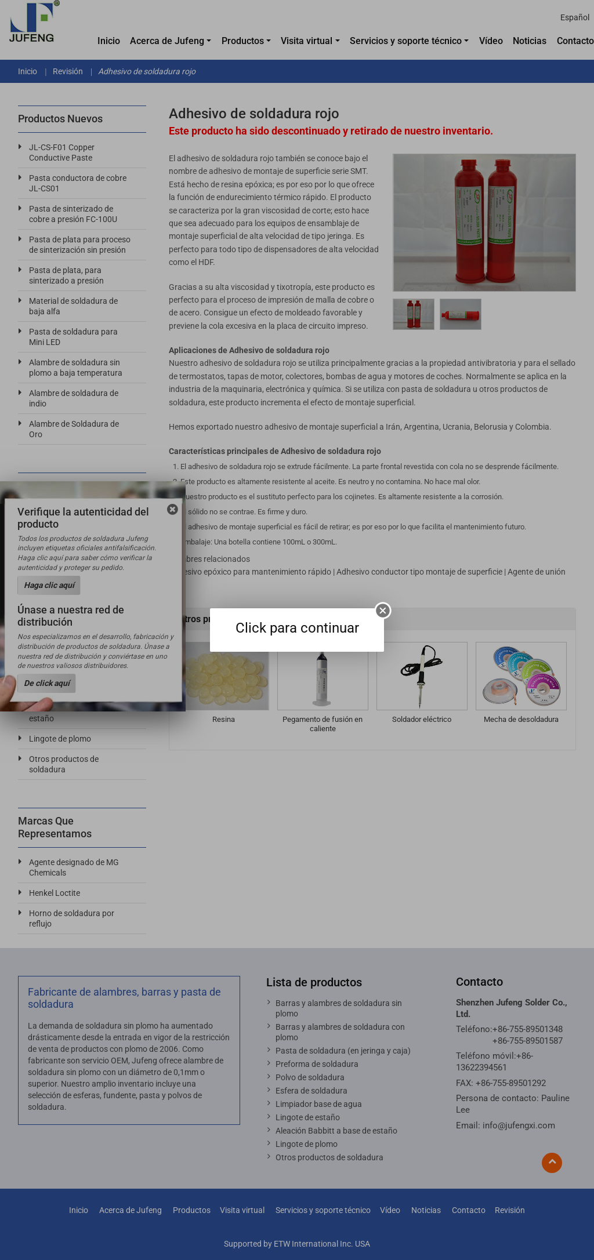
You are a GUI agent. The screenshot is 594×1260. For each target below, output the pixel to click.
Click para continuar (297, 628)
